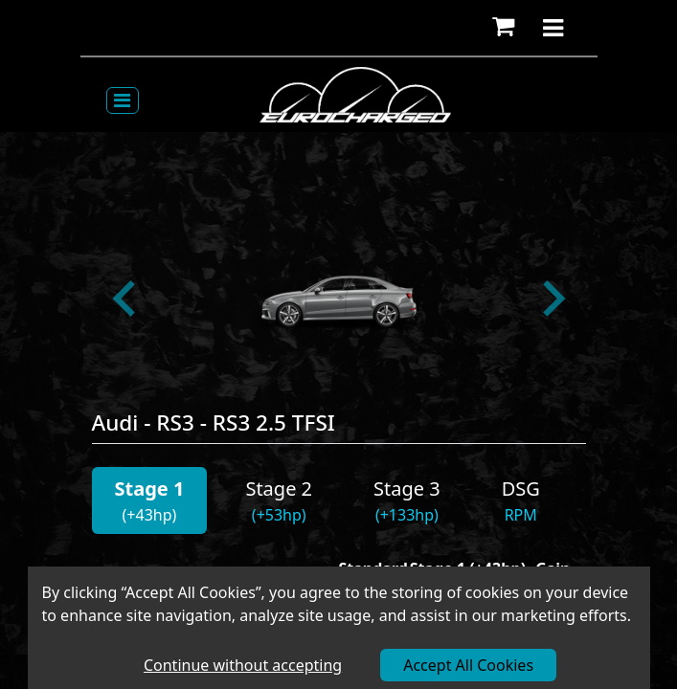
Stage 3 (406, 488)
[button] (503, 27)
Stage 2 (278, 488)
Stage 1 (150, 488)
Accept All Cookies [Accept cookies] (468, 665)
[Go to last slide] (126, 298)
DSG (521, 488)
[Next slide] (551, 298)
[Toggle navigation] (122, 100)
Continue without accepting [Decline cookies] (243, 665)
